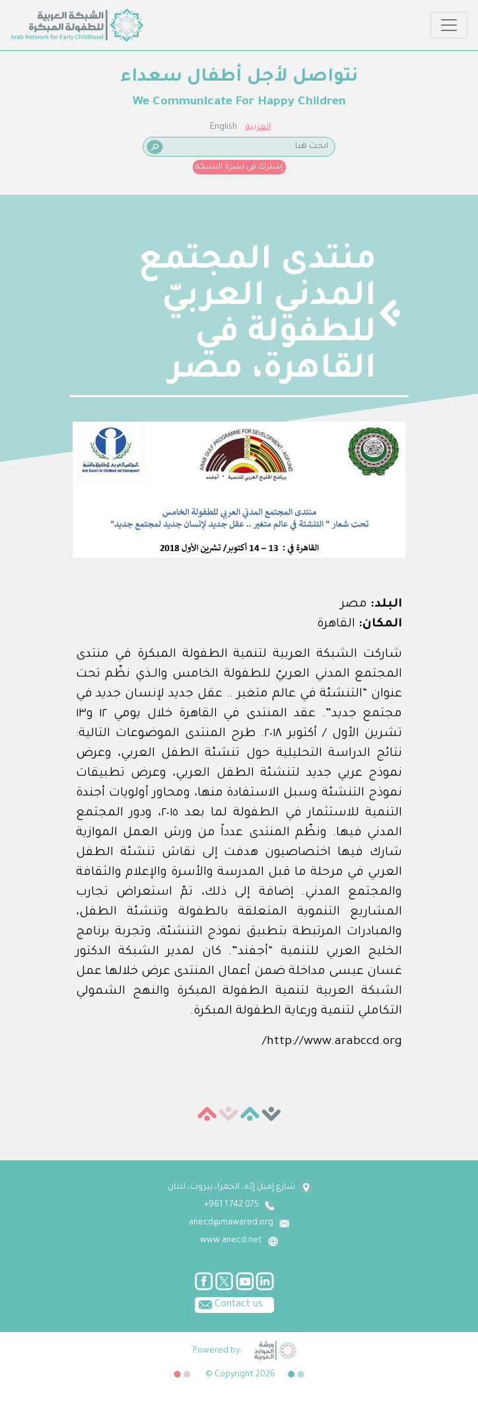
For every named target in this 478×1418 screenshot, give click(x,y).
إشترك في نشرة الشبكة (239, 167)
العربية (258, 127)
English (223, 127)
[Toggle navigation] (448, 25)
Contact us (229, 1303)
